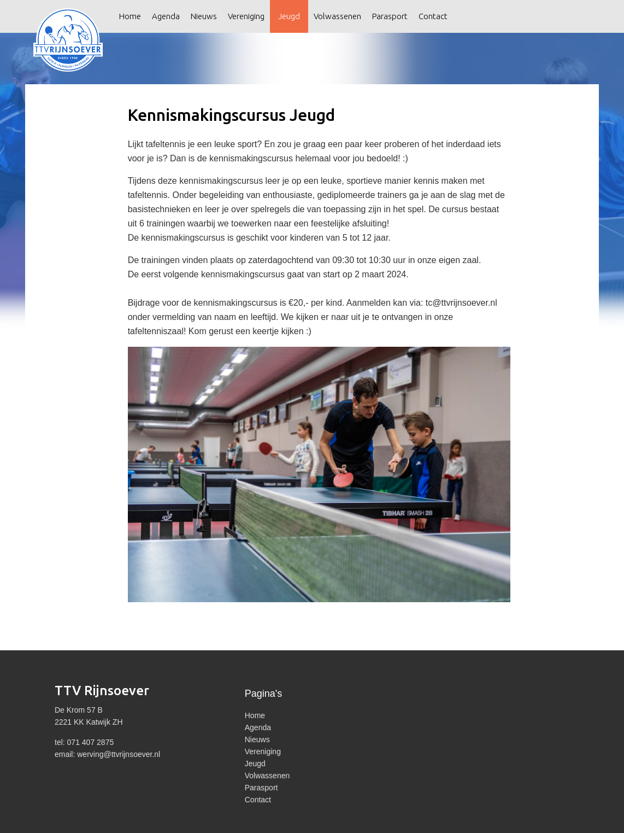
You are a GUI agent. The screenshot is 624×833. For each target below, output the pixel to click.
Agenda (166, 16)
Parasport (390, 16)
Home (130, 16)
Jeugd (289, 16)
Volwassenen (337, 16)
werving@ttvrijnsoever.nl (118, 754)
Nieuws (204, 16)
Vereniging (246, 16)
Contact (433, 16)
